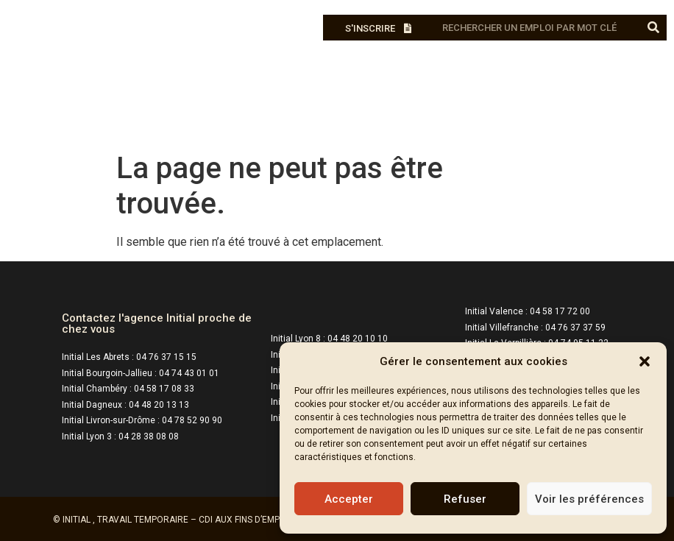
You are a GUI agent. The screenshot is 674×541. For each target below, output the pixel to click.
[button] (644, 361)
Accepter (348, 499)
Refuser (465, 499)
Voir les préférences (589, 499)
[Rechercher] (654, 27)
